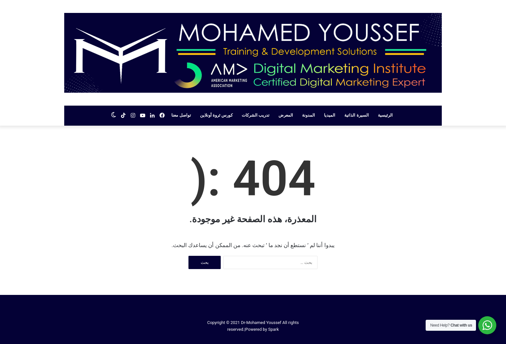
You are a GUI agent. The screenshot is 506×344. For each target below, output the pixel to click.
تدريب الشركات (255, 115)
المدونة (308, 115)
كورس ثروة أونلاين (216, 115)
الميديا (329, 115)
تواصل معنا (181, 115)
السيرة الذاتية (356, 115)
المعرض (285, 115)
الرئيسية (385, 115)
